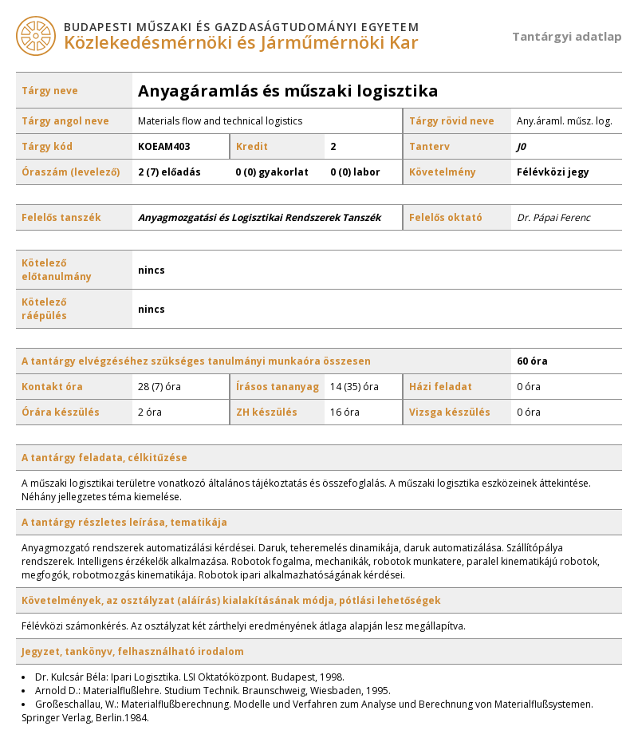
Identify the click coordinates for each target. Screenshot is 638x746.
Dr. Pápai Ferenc (553, 217)
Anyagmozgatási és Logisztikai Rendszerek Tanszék (259, 217)
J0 (521, 146)
